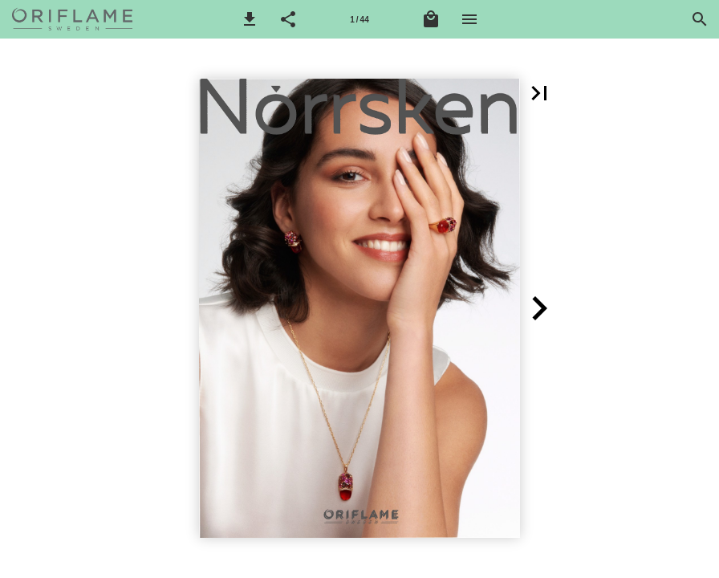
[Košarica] (431, 19)
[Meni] (469, 19)
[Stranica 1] (359, 19)
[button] (249, 19)
